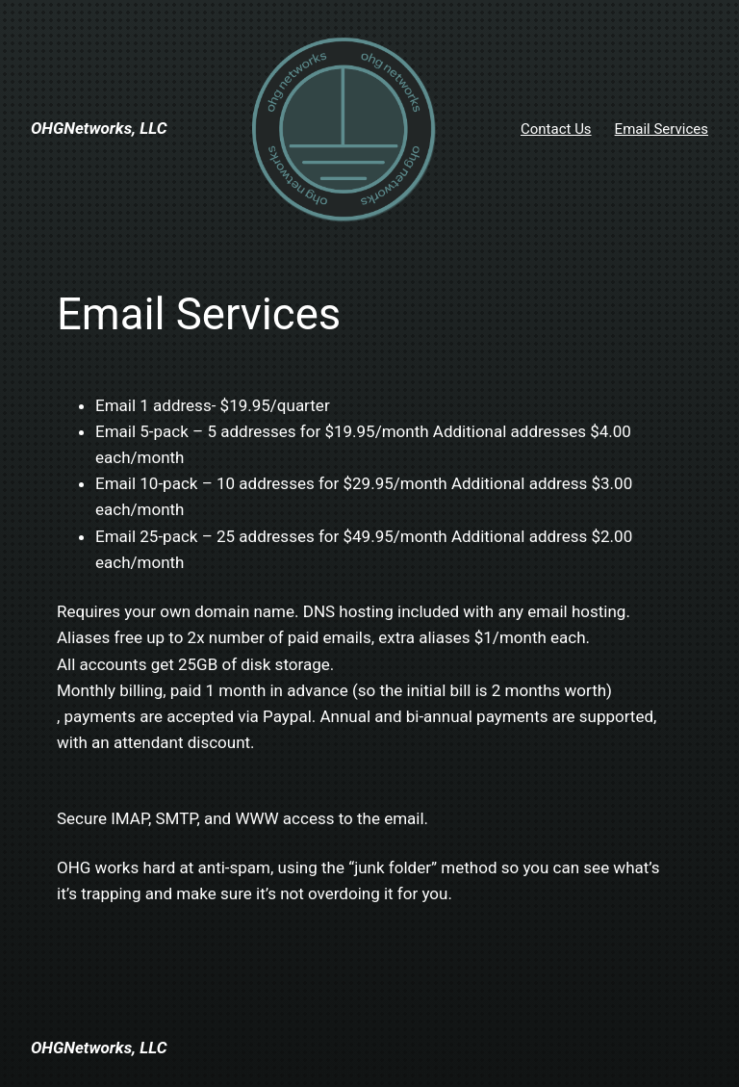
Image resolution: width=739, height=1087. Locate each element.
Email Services (661, 129)
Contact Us (556, 129)
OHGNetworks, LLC (98, 128)
